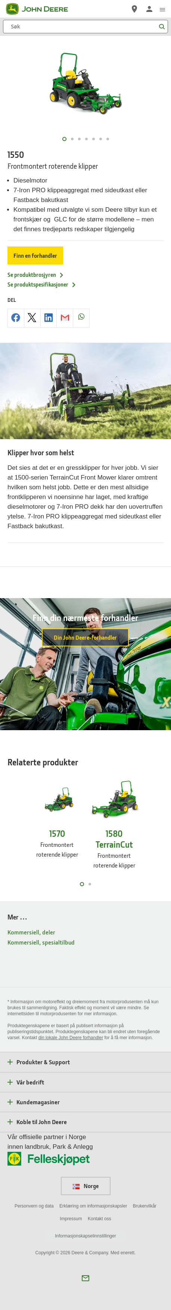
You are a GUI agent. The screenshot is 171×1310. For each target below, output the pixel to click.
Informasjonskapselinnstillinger (85, 1236)
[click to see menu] (162, 9)
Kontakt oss (99, 1218)
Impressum (71, 1218)
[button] (85, 1278)
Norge (86, 1186)
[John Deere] (41, 9)
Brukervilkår (144, 1206)
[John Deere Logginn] (149, 9)
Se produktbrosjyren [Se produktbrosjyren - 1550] (35, 274)
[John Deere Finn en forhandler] (134, 9)
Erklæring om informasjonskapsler (93, 1206)
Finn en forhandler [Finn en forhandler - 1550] (35, 255)
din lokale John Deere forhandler (70, 1037)
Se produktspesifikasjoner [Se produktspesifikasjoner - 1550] (42, 284)
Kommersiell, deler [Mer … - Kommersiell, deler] (31, 932)
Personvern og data (34, 1206)
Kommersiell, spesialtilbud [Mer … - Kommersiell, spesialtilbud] (41, 942)
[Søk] (85, 26)
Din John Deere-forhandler (85, 637)
